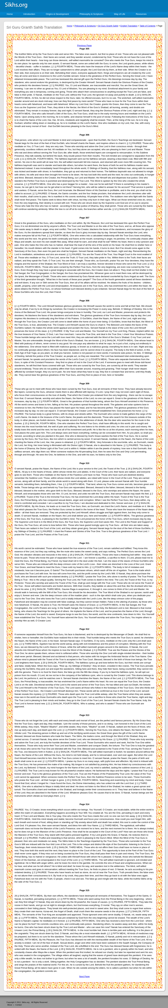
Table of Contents (147, 26)
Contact (18, 1005)
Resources (141, 14)
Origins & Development (57, 14)
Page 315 (84, 890)
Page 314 (84, 804)
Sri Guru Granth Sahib (108, 26)
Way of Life (119, 14)
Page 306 (84, 135)
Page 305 (84, 48)
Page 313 (84, 715)
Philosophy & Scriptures (91, 14)
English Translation (128, 26)
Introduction (29, 14)
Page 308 (84, 300)
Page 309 (84, 383)
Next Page (84, 976)
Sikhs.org (25, 1002)
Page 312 (84, 629)
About (9, 1005)
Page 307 (84, 217)
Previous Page (84, 45)
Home (10, 14)
